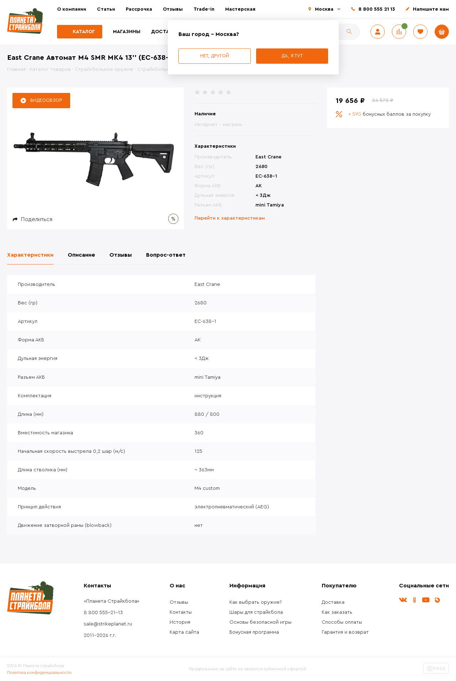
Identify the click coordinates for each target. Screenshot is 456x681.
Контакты (181, 612)
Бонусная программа (254, 632)
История (180, 622)
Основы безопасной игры (260, 622)
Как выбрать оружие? (255, 602)
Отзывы (173, 9)
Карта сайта (184, 632)
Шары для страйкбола (256, 612)
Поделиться (36, 219)
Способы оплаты (342, 622)
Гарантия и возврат (345, 632)
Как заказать (337, 612)
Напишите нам (431, 9)
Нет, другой (214, 55)
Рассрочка (139, 9)
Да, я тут (292, 55)
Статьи (106, 9)
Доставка (165, 31)
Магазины (126, 31)
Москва (324, 9)
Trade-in (203, 9)
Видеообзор (46, 100)
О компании (71, 9)
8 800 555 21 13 (376, 9)
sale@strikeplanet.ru (108, 624)
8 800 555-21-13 (103, 612)
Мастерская (240, 9)
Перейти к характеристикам (230, 218)
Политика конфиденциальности (39, 672)
